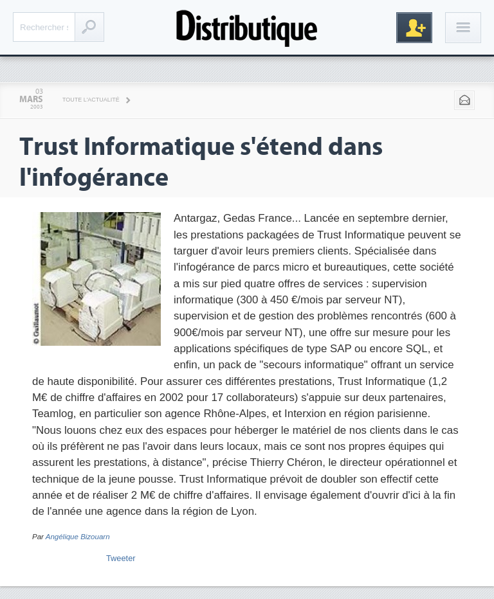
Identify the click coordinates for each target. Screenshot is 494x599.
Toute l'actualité (91, 99)
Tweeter (121, 558)
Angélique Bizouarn (78, 537)
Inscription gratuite (414, 27)
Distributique (247, 27)
